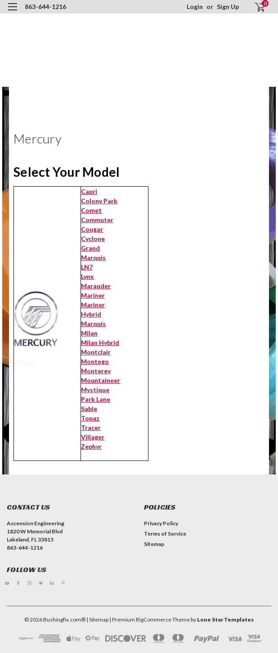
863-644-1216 (45, 6)
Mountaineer (100, 380)
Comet (91, 210)
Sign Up (228, 6)
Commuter (97, 220)
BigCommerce (153, 619)
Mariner (93, 295)
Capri (89, 191)
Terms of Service (165, 533)
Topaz (90, 418)
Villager (92, 437)
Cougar (92, 229)
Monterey (96, 371)
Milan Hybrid (100, 342)
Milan (89, 333)
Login (195, 6)
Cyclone (93, 238)
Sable (89, 408)
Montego (95, 361)
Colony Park (99, 201)
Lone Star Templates (225, 619)
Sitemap (154, 544)
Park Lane (95, 399)
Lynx (87, 276)
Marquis (93, 323)
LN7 (87, 267)
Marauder (96, 286)
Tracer (91, 427)
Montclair (96, 352)
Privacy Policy (161, 523)
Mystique (95, 390)
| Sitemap (97, 619)
